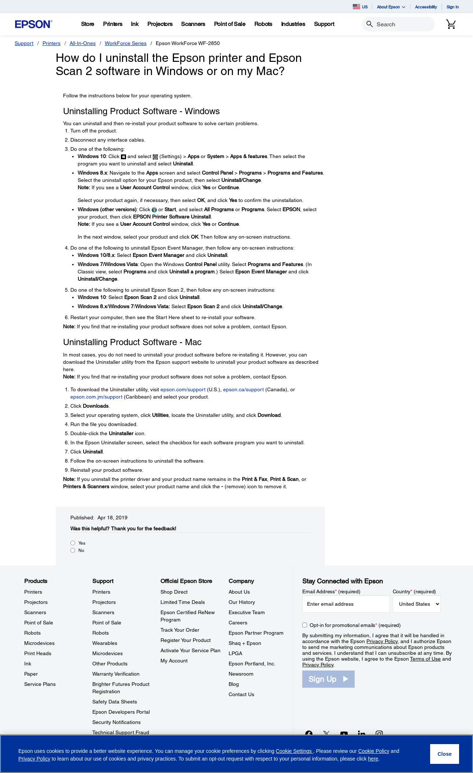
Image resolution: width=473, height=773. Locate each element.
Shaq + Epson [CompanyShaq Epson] (245, 643)
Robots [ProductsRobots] (32, 633)
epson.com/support (183, 389)
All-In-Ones (83, 43)
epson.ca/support (243, 389)
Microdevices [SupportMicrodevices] (107, 653)
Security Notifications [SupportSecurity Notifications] (116, 722)
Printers (51, 43)
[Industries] (293, 24)
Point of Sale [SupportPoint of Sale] (106, 623)
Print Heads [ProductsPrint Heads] (37, 653)
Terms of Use (425, 659)
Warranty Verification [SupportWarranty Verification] (116, 674)
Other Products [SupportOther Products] (110, 663)
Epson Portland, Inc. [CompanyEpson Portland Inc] (252, 663)
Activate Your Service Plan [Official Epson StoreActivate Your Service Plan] (190, 650)
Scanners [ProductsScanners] (35, 612)
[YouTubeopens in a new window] (344, 733)
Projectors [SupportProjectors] (104, 602)
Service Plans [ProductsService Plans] (40, 684)
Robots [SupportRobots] (100, 633)
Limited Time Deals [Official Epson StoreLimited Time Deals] (182, 602)
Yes (81, 543)
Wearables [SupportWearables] (104, 643)
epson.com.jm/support (96, 397)
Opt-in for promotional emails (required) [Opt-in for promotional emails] (355, 625)
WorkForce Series (126, 43)
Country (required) (414, 591)
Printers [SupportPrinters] (101, 592)
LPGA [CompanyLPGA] (235, 653)
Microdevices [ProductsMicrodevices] (39, 643)
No (81, 550)
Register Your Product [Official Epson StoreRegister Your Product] (185, 640)
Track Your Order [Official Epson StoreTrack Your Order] (179, 630)
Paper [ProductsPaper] (31, 674)
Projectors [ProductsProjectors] (36, 602)
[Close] (444, 754)
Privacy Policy (382, 641)
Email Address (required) (331, 591)
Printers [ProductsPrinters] (33, 592)
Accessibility (426, 6)
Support (24, 43)
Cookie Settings (294, 751)
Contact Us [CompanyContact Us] (241, 694)
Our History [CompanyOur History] (242, 602)
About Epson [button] (391, 6)
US (360, 6)
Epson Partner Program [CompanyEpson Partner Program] (256, 633)
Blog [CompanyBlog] (234, 684)
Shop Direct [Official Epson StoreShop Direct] (174, 592)
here (373, 759)
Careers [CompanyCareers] (238, 623)
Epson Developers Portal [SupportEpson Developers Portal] (121, 712)
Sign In (453, 6)
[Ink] (134, 24)
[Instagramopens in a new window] (379, 733)
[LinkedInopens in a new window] (361, 733)
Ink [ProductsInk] (27, 663)
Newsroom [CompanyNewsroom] (241, 674)
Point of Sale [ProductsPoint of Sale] (38, 623)
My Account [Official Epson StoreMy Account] (174, 661)
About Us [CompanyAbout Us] (239, 592)
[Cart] (451, 24)
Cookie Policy (373, 751)
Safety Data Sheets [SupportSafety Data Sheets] (114, 702)
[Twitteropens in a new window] (326, 733)
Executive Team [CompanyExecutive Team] (247, 612)
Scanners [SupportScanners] (103, 612)
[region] (236, 754)
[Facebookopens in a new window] (308, 733)
